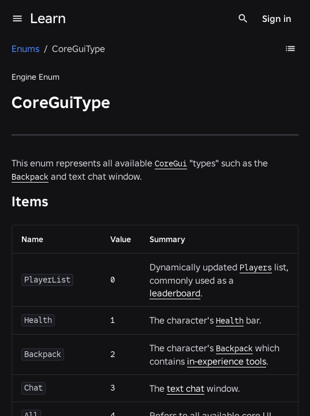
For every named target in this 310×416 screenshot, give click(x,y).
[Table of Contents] (290, 48)
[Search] (243, 18)
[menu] (17, 18)
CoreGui (171, 163)
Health (230, 320)
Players (256, 267)
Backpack (30, 177)
